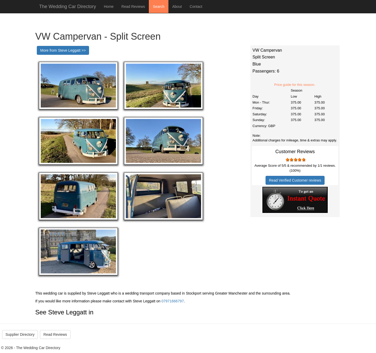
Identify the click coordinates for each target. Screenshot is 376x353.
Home (109, 6)
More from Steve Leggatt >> (63, 50)
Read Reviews (133, 6)
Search (158, 6)
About (177, 6)
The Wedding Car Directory (67, 6)
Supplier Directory (19, 334)
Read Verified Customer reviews (295, 180)
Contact (196, 6)
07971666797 (172, 301)
